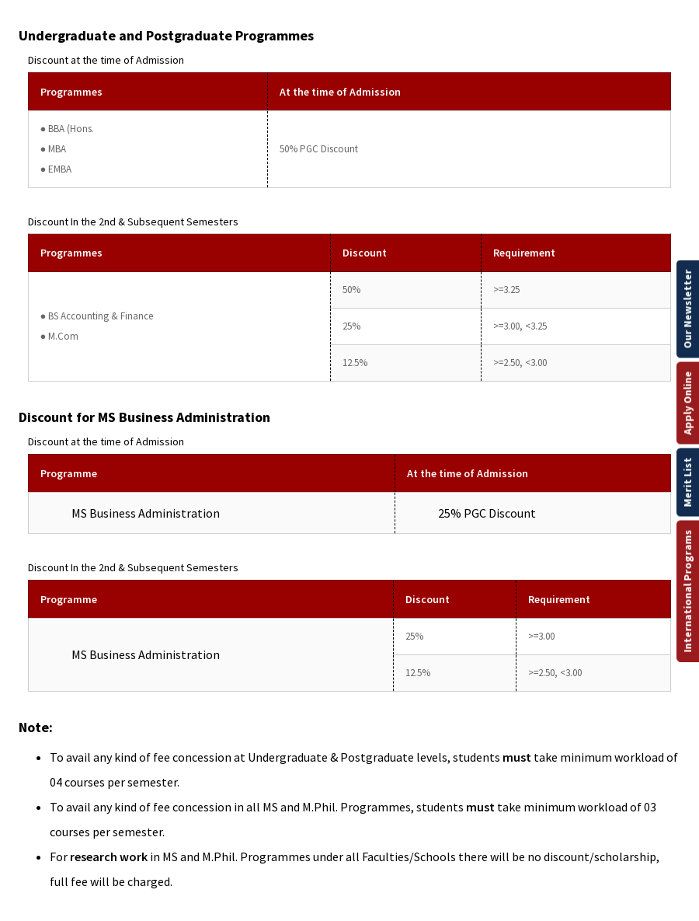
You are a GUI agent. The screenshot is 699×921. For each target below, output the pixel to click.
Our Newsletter (687, 308)
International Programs (687, 590)
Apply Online (687, 402)
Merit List (687, 482)
